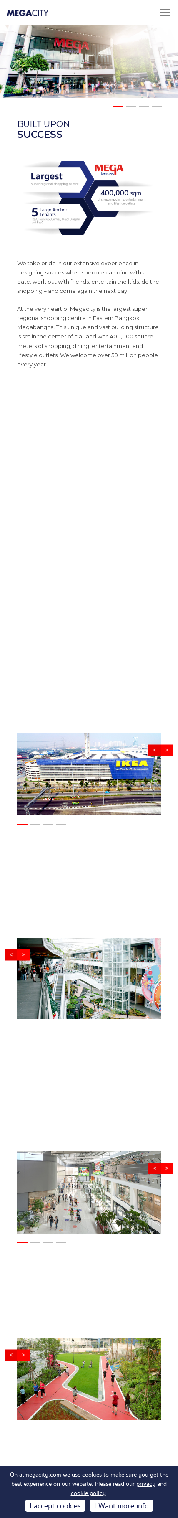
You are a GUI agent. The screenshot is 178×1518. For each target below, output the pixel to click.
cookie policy (88, 1493)
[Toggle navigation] (165, 12)
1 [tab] (117, 110)
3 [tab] (143, 110)
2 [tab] (130, 110)
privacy (145, 1484)
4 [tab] (156, 110)
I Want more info (121, 1506)
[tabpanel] (89, 61)
